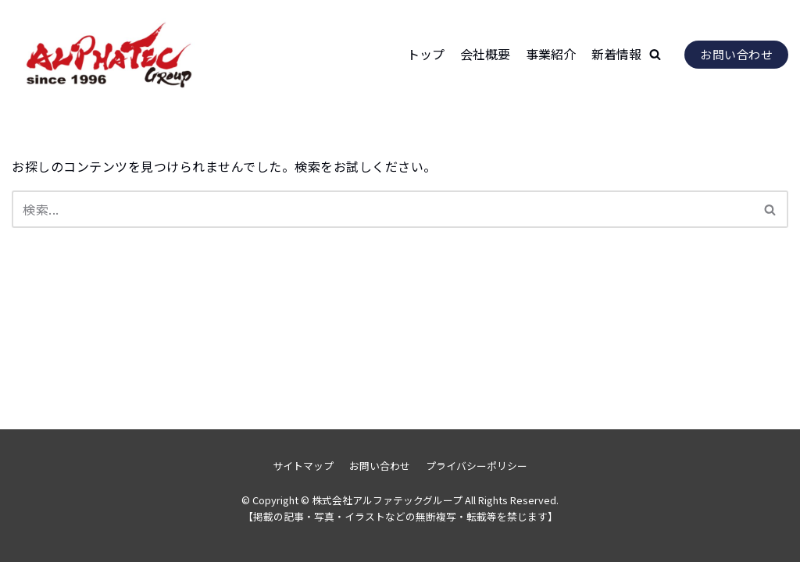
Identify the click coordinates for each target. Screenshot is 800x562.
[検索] (382, 209)
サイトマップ (303, 465)
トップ (426, 53)
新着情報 (616, 53)
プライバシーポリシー (476, 465)
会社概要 (485, 53)
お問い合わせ (736, 54)
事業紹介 (551, 53)
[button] (655, 54)
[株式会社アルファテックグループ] (109, 54)
